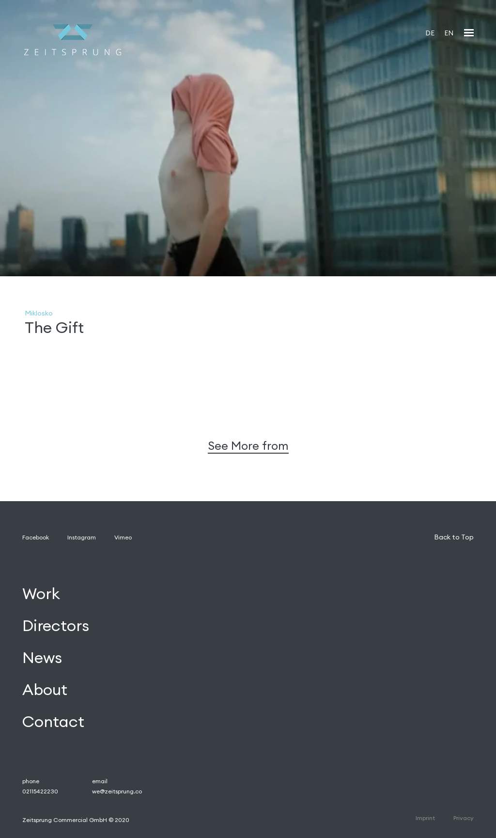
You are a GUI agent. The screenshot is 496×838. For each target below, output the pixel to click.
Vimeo (123, 537)
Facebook (35, 537)
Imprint (425, 818)
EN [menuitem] (448, 33)
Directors (55, 626)
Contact (53, 721)
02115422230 (40, 791)
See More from (248, 446)
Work (41, 594)
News (42, 657)
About (44, 689)
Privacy (463, 818)
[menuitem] (429, 32)
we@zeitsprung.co (117, 791)
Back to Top (454, 537)
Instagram (81, 537)
